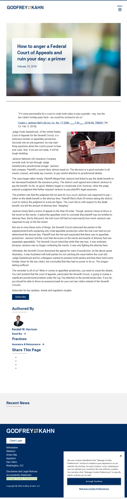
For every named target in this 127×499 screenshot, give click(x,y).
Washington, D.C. (15, 465)
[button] (120, 8)
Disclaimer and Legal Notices (21, 471)
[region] (94, 474)
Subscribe (20, 296)
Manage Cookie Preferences (21, 478)
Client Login (15, 440)
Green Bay (11, 454)
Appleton (11, 458)
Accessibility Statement (18, 475)
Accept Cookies (94, 481)
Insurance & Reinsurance (26, 344)
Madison (10, 451)
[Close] (121, 456)
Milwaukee (12, 447)
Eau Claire (11, 462)
